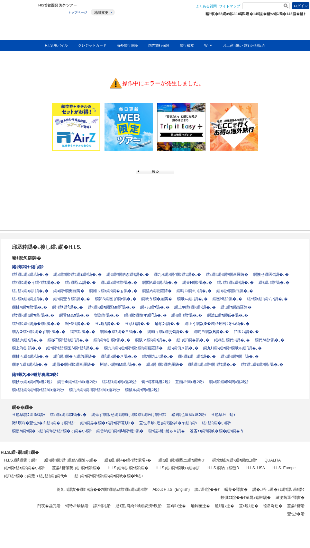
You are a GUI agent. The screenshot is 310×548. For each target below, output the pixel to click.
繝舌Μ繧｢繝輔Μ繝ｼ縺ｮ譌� (119, 431)
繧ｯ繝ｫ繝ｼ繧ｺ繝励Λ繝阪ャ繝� (70, 460)
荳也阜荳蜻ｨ (223, 414)
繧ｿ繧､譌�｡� (82, 331)
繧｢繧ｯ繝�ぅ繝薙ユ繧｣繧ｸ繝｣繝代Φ (35, 476)
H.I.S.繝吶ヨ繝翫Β (223, 468)
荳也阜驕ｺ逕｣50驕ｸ (28, 414)
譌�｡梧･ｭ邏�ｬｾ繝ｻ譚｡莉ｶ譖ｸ (278, 489)
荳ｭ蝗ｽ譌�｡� (107, 323)
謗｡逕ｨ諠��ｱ (207, 489)
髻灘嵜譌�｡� (106, 315)
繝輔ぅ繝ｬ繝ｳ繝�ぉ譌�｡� (113, 291)
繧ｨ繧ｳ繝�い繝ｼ (216, 423)
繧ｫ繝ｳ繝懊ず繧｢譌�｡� (145, 315)
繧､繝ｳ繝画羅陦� (236, 307)
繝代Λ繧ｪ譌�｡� (269, 340)
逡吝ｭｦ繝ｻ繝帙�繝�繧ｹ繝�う (217, 431)
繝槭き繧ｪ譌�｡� (27, 340)
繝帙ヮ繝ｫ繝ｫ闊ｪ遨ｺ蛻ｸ (32, 382)
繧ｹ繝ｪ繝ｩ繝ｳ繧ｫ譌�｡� (33, 315)
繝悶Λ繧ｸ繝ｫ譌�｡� (160, 282)
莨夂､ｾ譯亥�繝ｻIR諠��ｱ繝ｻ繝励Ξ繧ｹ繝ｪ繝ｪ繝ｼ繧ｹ (102, 489)
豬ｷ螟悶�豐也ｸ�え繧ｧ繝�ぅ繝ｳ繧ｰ (44, 423)
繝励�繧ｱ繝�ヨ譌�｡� (121, 331)
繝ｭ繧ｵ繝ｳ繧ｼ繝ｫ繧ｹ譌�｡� (77, 274)
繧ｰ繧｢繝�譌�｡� (193, 340)
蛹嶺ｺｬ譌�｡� (167, 323)
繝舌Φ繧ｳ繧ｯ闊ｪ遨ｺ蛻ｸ (77, 382)
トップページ (77, 12)
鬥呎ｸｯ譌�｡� (246, 331)
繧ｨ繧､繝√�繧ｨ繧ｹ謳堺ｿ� (128, 460)
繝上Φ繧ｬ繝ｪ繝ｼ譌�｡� (195, 307)
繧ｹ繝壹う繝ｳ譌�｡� (71, 299)
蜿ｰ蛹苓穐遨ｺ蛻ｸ (155, 382)
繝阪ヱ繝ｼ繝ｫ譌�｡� (153, 340)
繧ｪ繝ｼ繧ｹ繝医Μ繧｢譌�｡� (111, 307)
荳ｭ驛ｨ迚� (176, 506)
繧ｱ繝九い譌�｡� (157, 356)
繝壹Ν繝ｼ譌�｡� (197, 282)
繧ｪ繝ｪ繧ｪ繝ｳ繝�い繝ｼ (24, 468)
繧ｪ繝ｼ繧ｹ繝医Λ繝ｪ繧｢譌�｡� (72, 348)
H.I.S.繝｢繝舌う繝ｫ (20, 460)
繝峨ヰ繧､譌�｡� (192, 299)
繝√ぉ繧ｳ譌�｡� (154, 307)
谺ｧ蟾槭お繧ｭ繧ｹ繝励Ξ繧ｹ (234, 460)
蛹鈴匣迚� (200, 506)
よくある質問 (206, 6)
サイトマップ (229, 6)
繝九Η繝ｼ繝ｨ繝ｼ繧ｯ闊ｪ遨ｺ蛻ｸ (94, 390)
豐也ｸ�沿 (296, 514)
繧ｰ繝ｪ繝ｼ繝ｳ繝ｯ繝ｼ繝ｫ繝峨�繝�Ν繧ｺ (109, 476)
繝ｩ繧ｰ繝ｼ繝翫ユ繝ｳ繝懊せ (182, 460)
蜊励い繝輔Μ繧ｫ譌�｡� (120, 364)
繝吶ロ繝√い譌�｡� (194, 291)
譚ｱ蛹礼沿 (102, 506)
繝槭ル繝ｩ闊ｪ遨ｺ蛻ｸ (142, 390)
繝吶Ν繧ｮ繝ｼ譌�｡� (30, 364)
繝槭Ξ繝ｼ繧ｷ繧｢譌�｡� (68, 340)
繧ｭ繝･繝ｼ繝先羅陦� (164, 364)
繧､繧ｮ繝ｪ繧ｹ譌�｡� (235, 282)
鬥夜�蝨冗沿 (48, 506)
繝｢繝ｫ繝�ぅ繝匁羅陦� (74, 356)
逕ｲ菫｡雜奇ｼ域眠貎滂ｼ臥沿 (138, 506)
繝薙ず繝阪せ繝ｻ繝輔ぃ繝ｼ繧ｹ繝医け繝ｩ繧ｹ (129, 414)
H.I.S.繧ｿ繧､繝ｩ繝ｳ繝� (128, 468)
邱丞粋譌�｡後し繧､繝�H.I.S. (46, 247)
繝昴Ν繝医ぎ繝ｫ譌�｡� (115, 299)
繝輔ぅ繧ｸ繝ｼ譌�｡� (30, 356)
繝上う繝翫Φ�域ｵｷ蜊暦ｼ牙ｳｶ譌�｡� (217, 323)
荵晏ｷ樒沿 (296, 506)
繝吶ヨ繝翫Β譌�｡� (211, 331)
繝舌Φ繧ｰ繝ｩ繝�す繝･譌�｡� (38, 331)
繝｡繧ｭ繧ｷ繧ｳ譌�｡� (119, 282)
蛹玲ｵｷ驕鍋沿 (76, 506)
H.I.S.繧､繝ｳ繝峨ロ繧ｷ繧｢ (178, 468)
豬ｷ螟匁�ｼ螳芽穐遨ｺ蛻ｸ (35, 374)
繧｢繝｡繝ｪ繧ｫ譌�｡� (30, 274)
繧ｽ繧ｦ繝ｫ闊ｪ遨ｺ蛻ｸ (119, 382)
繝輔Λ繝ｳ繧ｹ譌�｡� (29, 307)
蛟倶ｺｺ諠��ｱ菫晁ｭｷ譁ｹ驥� (246, 497)
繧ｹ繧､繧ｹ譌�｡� (274, 282)
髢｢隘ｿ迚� (224, 506)
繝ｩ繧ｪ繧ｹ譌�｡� (186, 315)
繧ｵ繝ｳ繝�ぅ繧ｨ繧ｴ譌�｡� (36, 282)
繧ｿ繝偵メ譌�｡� (183, 348)
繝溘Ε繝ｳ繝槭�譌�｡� (227, 315)
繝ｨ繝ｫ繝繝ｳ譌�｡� (197, 356)
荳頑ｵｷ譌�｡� (137, 323)
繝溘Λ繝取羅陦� (157, 291)
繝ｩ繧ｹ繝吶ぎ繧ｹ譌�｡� (127, 274)
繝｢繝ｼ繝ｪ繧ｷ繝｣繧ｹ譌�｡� (212, 364)
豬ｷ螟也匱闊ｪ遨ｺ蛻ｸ (188, 414)
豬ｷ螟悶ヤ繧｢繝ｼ (28, 267)
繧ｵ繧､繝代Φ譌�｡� (232, 340)
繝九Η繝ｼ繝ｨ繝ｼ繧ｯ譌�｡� (177, 274)
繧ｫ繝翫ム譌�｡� (80, 282)
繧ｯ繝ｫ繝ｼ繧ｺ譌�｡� (68, 414)
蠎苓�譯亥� (236, 489)
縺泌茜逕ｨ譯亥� (290, 497)
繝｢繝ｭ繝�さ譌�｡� (119, 356)
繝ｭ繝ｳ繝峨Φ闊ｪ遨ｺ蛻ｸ (229, 382)
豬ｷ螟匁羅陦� (26, 258)
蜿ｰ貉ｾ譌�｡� (77, 323)
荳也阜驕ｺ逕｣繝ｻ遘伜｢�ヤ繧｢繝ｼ (168, 423)
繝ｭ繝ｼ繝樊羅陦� (68, 291)
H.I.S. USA (255, 468)
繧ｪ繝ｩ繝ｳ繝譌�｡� (240, 356)
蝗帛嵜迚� (272, 506)
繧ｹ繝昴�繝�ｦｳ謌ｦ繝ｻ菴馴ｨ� (107, 423)
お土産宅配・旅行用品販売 (244, 45)
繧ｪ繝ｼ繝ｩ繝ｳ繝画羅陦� (227, 274)
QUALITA (272, 460)
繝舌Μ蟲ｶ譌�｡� (74, 315)
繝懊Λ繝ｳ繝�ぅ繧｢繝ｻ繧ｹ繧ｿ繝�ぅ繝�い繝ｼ (52, 431)
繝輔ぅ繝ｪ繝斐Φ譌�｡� (168, 331)
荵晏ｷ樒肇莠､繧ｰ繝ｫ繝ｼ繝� (76, 468)
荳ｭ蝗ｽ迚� (248, 506)
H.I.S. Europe (284, 468)
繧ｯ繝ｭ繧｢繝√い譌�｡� (267, 299)
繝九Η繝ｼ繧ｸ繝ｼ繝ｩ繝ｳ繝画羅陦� (133, 348)
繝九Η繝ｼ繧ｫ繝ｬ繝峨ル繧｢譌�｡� (232, 348)
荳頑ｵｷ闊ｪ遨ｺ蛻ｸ (189, 382)
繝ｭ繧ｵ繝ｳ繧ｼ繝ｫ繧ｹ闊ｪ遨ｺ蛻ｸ (38, 390)
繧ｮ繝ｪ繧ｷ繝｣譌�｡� (30, 299)
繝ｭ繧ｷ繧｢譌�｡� (67, 307)
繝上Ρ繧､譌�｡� (26, 348)
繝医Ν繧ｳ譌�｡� (227, 299)
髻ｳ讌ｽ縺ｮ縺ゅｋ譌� (166, 431)
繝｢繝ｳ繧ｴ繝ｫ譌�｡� (112, 340)
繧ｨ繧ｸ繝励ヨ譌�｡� (234, 291)
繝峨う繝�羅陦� (156, 299)
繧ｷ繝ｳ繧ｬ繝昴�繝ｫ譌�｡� (36, 323)
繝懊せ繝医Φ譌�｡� (271, 274)
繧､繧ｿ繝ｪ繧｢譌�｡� (30, 291)
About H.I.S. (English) (171, 489)
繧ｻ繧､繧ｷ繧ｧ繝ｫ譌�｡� (262, 364)
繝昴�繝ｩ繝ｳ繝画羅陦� (73, 364)
